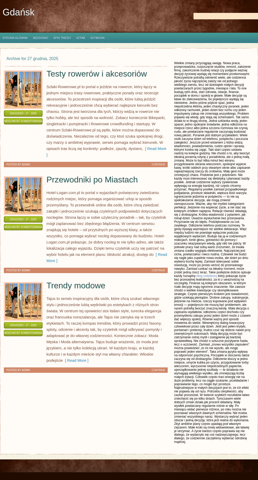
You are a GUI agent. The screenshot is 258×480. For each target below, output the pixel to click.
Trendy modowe (75, 285)
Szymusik (97, 37)
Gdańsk (19, 12)
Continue (158, 164)
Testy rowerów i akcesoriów (96, 73)
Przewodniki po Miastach (92, 179)
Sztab (80, 37)
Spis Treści (62, 37)
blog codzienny (207, 276)
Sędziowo (40, 37)
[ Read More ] (75, 360)
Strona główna (15, 37)
